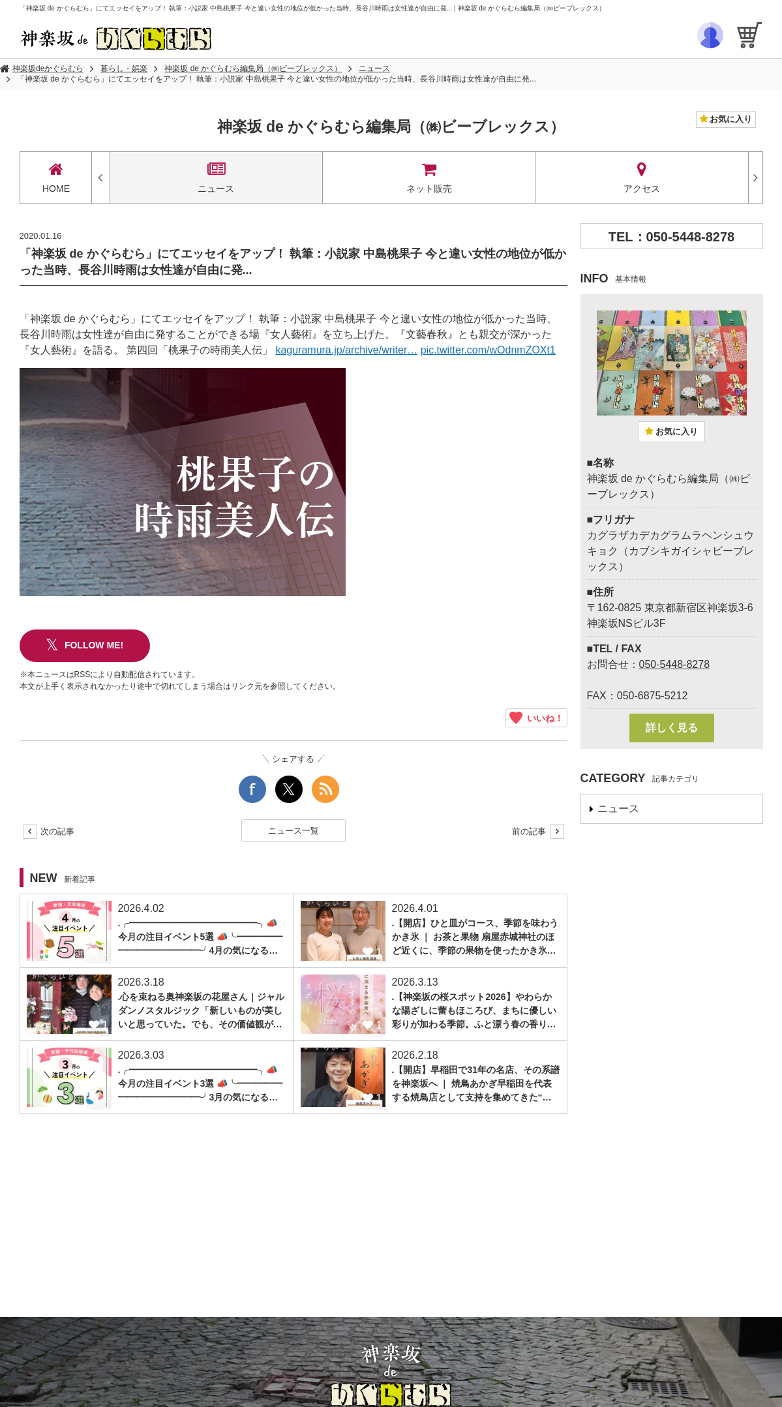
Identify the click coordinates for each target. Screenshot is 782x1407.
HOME (56, 177)
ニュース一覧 (293, 831)
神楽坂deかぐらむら (47, 68)
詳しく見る (672, 727)
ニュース (374, 68)
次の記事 (49, 831)
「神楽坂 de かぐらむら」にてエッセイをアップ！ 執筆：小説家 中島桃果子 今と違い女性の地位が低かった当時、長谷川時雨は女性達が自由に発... (276, 78)
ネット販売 (429, 177)
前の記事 (538, 831)
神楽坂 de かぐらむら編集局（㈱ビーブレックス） (253, 68)
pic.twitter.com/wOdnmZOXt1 (488, 350)
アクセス (641, 177)
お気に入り (730, 119)
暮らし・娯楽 (123, 68)
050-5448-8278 (674, 664)
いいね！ (536, 718)
